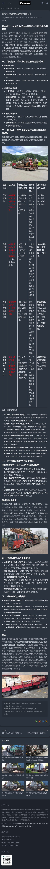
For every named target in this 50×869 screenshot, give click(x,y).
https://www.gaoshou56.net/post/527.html (26, 703)
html (30, 826)
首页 (2, 8)
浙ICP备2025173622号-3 (37, 823)
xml (26, 826)
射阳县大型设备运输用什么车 (13, 733)
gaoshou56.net (17, 706)
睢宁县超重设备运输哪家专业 (37, 733)
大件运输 (9, 8)
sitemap (21, 826)
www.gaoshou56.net (23, 823)
